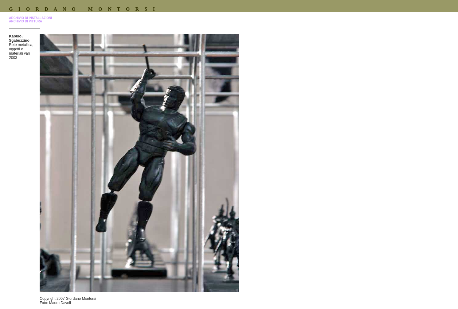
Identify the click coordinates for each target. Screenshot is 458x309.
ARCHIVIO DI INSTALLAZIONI (30, 18)
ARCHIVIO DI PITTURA (25, 21)
